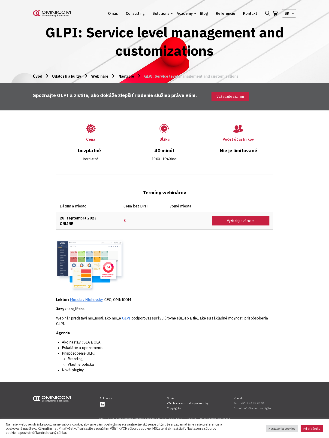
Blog (204, 13)
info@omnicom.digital (258, 408)
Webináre (100, 76)
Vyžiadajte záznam (230, 96)
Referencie (225, 13)
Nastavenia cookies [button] (282, 429)
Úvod (37, 76)
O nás (113, 13)
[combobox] (289, 13)
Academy (185, 13)
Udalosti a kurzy (66, 76)
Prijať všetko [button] (311, 429)
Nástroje (126, 76)
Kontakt (250, 13)
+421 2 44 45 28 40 (251, 403)
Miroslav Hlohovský (86, 299)
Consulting (135, 13)
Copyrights (174, 408)
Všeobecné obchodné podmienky (187, 403)
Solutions (161, 13)
